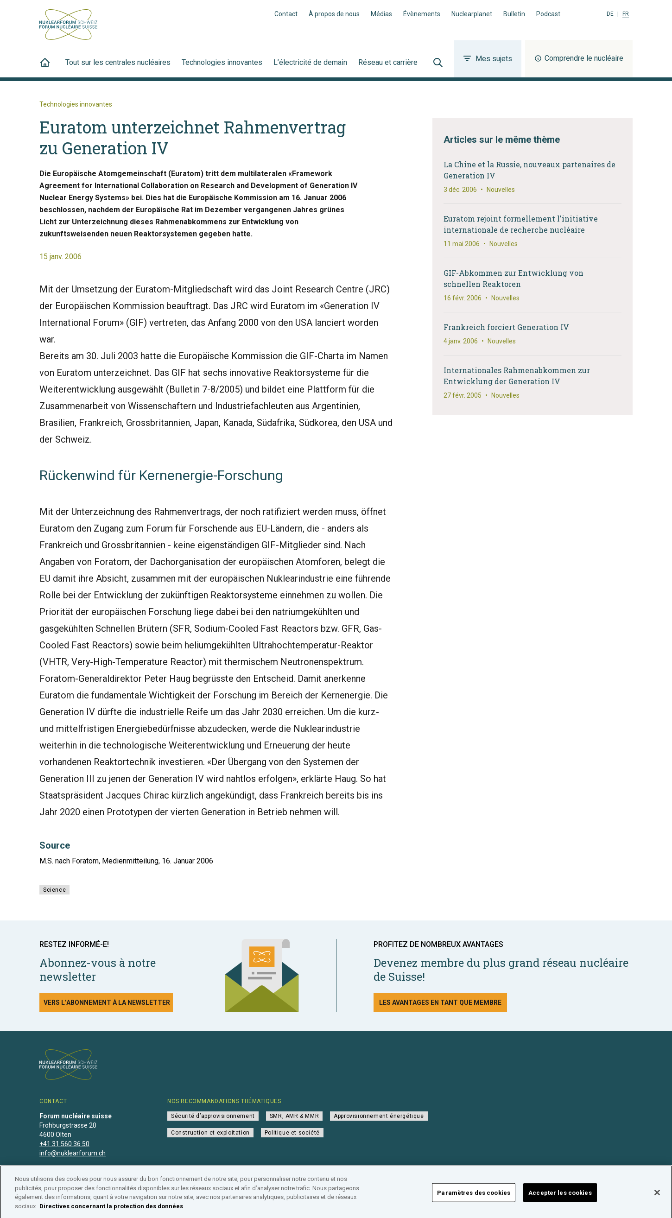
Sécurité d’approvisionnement (213, 1116)
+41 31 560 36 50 (64, 1144)
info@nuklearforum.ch (72, 1153)
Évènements (421, 14)
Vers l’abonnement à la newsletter (107, 1002)
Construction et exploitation (210, 1132)
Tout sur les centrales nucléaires (118, 67)
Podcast (548, 14)
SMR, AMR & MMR (294, 1116)
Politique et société (292, 1132)
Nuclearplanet (471, 14)
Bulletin (514, 14)
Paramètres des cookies (473, 1196)
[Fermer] (657, 1196)
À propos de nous (334, 14)
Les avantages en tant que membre (440, 1002)
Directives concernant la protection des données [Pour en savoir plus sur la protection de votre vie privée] (111, 1210)
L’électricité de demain (310, 67)
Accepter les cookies (560, 1196)
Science (54, 890)
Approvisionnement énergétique (379, 1116)
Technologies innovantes (222, 67)
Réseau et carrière (388, 67)
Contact (286, 14)
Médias (381, 14)
